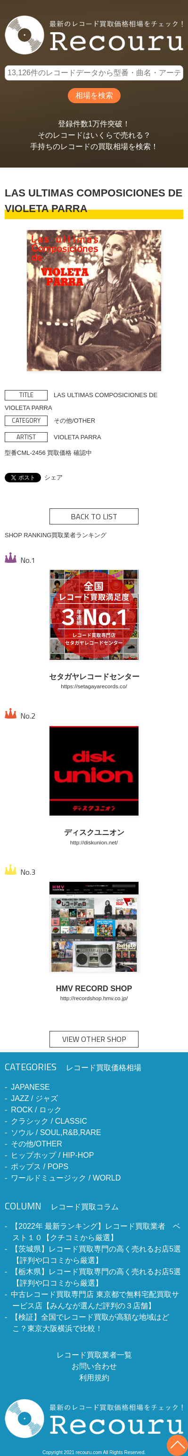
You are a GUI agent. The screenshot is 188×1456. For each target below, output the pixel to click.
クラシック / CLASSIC (49, 1121)
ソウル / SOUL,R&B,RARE (56, 1132)
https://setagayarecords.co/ (94, 686)
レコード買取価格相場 (73, 1068)
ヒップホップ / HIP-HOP (52, 1155)
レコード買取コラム (62, 1207)
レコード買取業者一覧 (94, 1355)
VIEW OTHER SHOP (94, 1039)
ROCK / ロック (36, 1110)
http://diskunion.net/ (94, 842)
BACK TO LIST (94, 516)
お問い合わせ (94, 1366)
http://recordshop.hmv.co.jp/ (94, 998)
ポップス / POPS (39, 1167)
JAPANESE (30, 1087)
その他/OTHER (36, 1144)
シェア (53, 477)
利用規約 (94, 1378)
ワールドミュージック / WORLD (66, 1178)
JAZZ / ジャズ (34, 1098)
